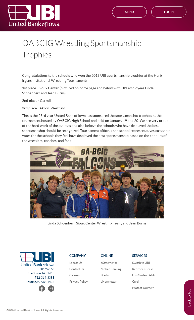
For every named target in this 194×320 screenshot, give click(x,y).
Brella (105, 275)
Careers (74, 275)
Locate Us (75, 262)
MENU (129, 12)
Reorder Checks (142, 269)
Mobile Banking (111, 269)
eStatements (109, 262)
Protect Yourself (143, 287)
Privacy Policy (78, 281)
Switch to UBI (141, 262)
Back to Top (189, 298)
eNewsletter (109, 281)
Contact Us (76, 269)
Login (169, 12)
